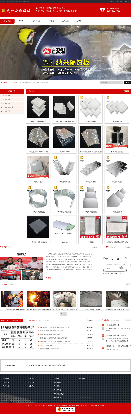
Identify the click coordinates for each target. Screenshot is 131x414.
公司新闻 (11, 321)
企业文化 (6, 382)
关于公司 (3, 247)
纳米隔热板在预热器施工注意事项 (116, 336)
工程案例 (3, 284)
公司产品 (11, 91)
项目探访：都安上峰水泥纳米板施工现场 (51, 331)
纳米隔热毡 (7, 111)
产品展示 (56, 378)
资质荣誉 (6, 386)
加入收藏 (119, 1)
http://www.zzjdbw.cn (40, 405)
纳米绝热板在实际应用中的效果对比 (50, 349)
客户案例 (82, 378)
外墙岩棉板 (52, 365)
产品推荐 (30, 91)
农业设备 (27, 365)
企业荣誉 (105, 247)
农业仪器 (34, 365)
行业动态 (38, 321)
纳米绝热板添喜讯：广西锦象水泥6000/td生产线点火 (55, 341)
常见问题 (105, 320)
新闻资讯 (31, 378)
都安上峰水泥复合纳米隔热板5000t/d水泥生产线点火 (55, 327)
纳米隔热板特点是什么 (112, 325)
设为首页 (111, 1)
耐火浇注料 (61, 365)
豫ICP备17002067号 (100, 405)
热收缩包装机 (42, 365)
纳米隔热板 (14, 82)
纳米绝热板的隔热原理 (46, 345)
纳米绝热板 (36, 82)
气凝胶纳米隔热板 (25, 82)
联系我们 (127, 1)
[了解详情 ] (49, 278)
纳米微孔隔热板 (8, 107)
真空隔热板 (44, 82)
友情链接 (8, 365)
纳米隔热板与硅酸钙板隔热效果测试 (50, 334)
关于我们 (6, 378)
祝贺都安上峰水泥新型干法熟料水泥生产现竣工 (53, 338)
